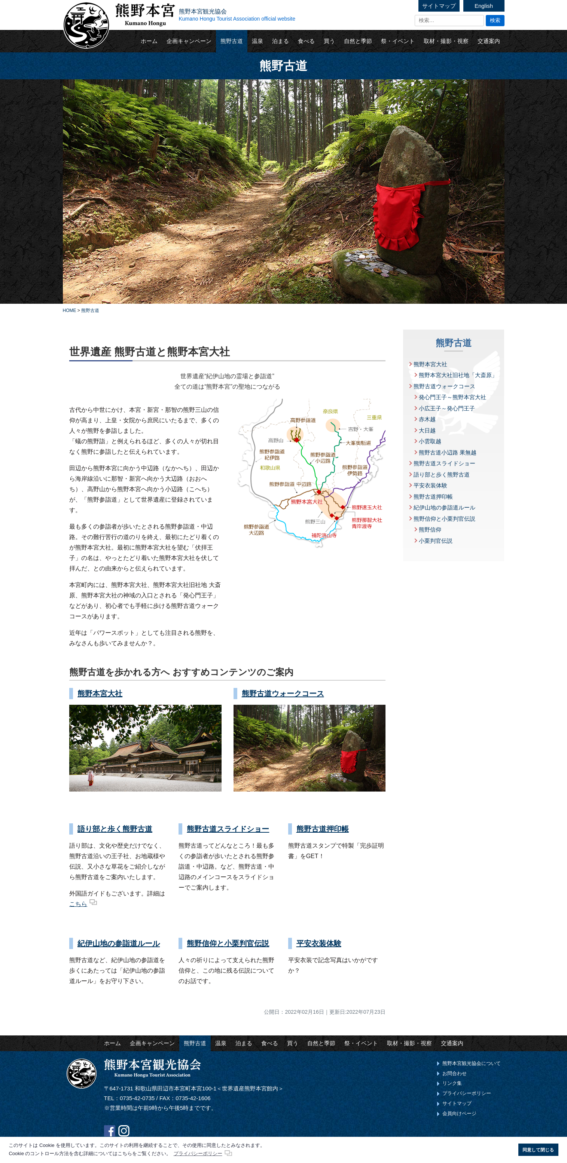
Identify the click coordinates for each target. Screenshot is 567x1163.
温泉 (257, 41)
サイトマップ (439, 6)
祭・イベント (398, 41)
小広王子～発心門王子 (447, 408)
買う (329, 41)
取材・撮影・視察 (446, 41)
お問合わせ (454, 1073)
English (484, 6)
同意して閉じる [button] (538, 1149)
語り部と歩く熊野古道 (114, 829)
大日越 (427, 430)
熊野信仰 (430, 529)
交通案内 (489, 41)
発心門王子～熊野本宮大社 (452, 397)
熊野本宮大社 (99, 693)
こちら (78, 904)
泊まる (280, 41)
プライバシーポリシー (466, 1093)
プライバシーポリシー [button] (198, 1153)
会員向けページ (459, 1113)
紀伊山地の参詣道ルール (118, 943)
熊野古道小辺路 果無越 (447, 452)
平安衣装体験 (318, 943)
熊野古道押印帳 (322, 829)
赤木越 (427, 419)
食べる (306, 41)
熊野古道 (231, 41)
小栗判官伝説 (435, 541)
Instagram (123, 1130)
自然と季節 (358, 41)
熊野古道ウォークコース (283, 693)
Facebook (109, 1130)
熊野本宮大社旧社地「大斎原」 (458, 375)
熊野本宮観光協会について (471, 1063)
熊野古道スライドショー (228, 829)
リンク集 (452, 1083)
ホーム (149, 41)
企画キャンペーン (189, 41)
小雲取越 (430, 441)
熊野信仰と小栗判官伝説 (228, 943)
